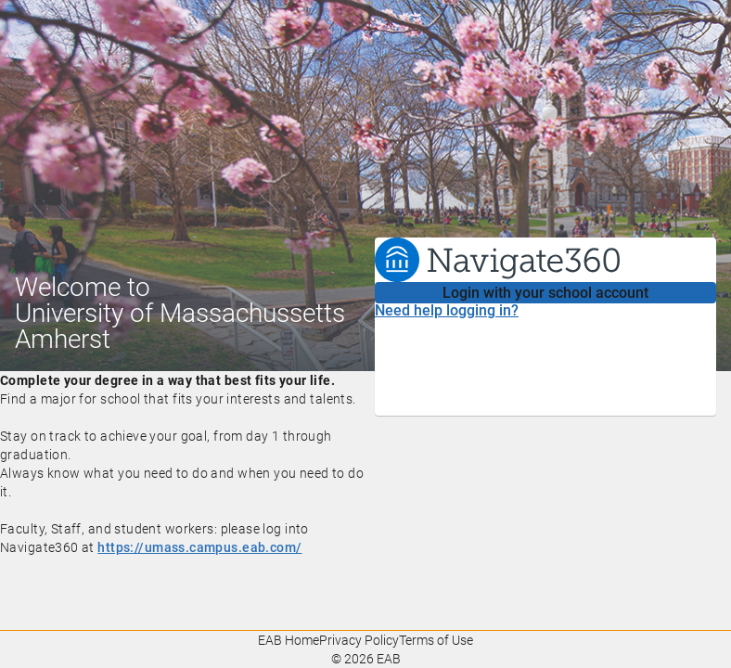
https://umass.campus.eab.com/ (199, 547)
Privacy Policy (359, 640)
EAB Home (288, 640)
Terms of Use (436, 640)
